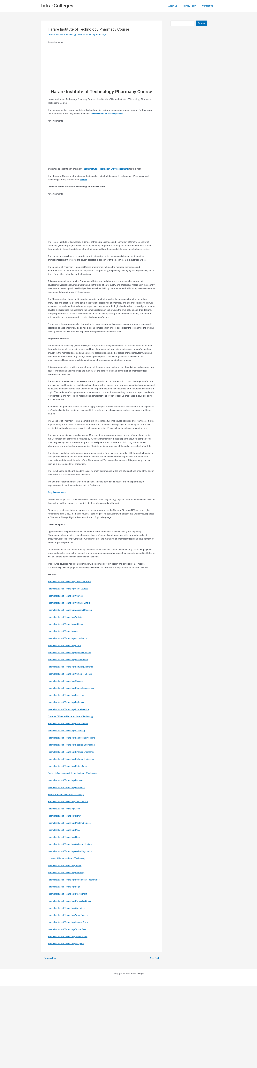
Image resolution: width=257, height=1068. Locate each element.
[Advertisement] (90, 64)
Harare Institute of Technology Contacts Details (70, 603)
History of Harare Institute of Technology (67, 794)
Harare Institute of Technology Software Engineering (73, 759)
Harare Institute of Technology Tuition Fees (68, 929)
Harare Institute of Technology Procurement (69, 894)
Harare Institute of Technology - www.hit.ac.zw (71, 34)
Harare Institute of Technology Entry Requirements (72, 666)
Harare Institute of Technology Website (66, 617)
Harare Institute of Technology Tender (66, 865)
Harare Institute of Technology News (65, 837)
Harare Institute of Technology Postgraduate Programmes (76, 879)
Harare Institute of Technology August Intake (69, 801)
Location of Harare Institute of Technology (68, 858)
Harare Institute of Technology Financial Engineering (73, 752)
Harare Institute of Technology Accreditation (69, 638)
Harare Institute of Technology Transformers (69, 936)
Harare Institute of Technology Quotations (68, 908)
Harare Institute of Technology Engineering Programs (73, 738)
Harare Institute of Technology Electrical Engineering (73, 744)
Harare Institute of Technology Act (64, 631)
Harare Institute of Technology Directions (67, 695)
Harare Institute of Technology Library (66, 816)
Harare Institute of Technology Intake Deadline (70, 709)
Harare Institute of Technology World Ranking (70, 915)
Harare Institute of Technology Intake (108, 113)
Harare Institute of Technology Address (67, 624)
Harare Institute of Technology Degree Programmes (73, 688)
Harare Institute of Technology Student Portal (69, 922)
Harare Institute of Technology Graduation (68, 787)
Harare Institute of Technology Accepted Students (72, 610)
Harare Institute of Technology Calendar (67, 681)
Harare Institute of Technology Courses (67, 596)
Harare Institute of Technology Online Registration (72, 851)
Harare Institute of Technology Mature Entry (69, 766)
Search (201, 23)
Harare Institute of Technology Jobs (65, 808)
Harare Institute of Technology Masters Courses (71, 823)
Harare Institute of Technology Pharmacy (67, 872)
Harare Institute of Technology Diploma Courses (71, 652)
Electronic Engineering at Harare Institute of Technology (75, 773)
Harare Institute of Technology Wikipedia (67, 943)
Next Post (155, 958)
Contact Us (208, 6)
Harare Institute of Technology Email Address (70, 723)
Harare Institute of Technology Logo (65, 886)
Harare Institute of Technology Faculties (67, 780)
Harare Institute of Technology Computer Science (71, 674)
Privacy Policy (192, 6)
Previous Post (49, 958)
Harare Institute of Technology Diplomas (67, 702)
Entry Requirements (57, 492)
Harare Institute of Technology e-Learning (68, 730)
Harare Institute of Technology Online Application (71, 844)
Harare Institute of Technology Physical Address (71, 901)
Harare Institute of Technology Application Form (71, 581)
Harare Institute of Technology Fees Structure (70, 659)
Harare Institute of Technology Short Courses (69, 588)
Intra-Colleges (57, 6)
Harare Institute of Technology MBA (65, 830)
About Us (176, 6)
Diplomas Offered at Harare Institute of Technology (72, 716)
